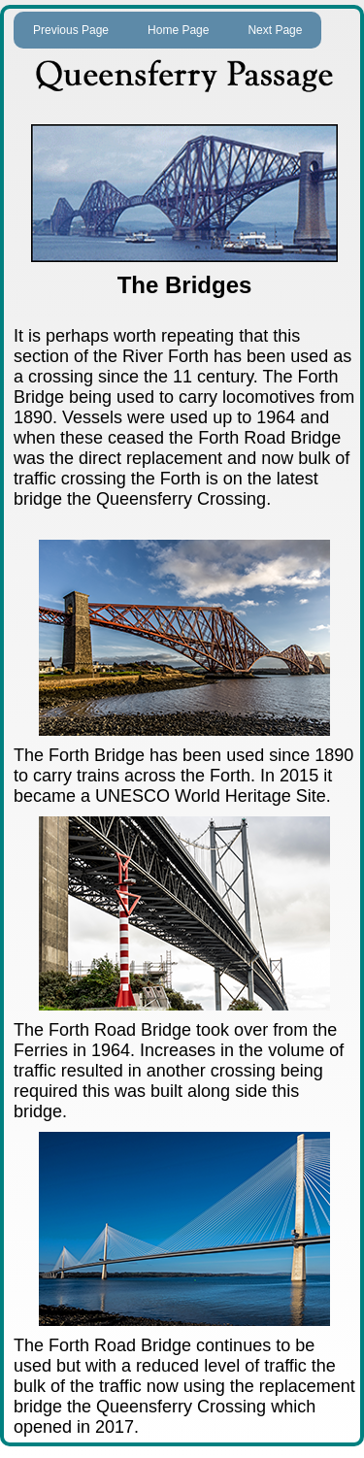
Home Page (178, 30)
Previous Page (71, 30)
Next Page (275, 30)
